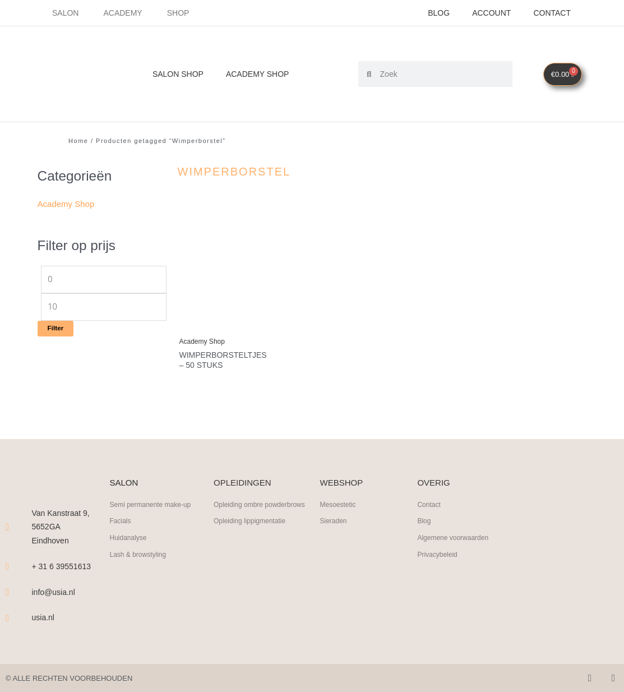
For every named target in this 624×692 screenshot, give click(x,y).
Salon (65, 12)
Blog (439, 12)
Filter (56, 328)
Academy (122, 12)
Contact (552, 12)
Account (491, 12)
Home (78, 140)
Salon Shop (178, 74)
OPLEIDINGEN (242, 482)
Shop (178, 12)
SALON (123, 482)
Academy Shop (257, 74)
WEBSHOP (341, 482)
